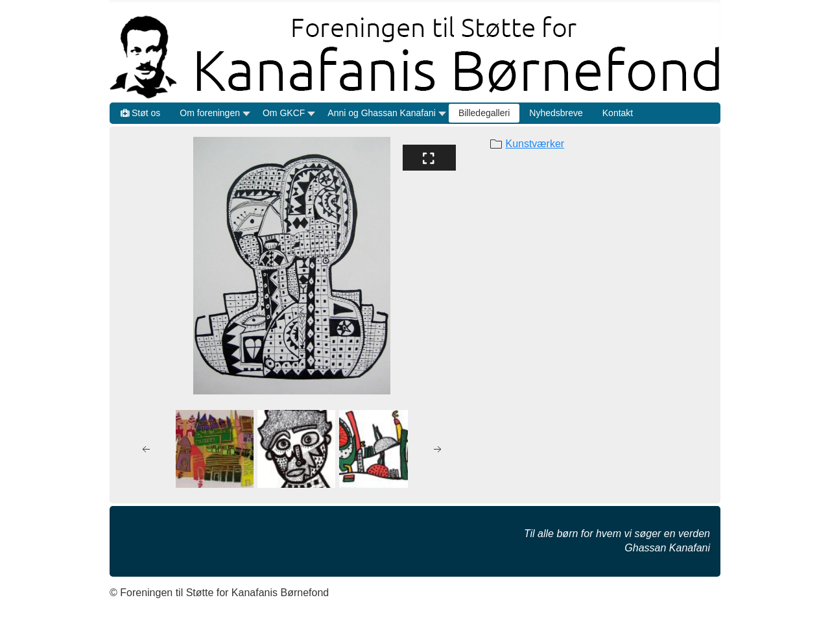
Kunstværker (534, 143)
